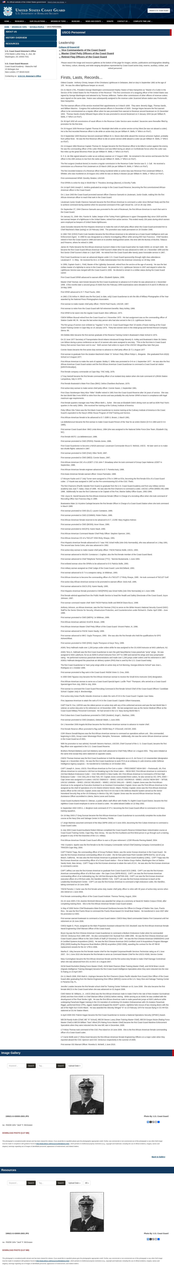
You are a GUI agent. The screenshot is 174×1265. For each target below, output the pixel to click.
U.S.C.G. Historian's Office (29, 76)
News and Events (94, 21)
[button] (57, 2)
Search (31, 1066)
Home (7, 21)
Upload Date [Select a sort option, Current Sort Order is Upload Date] (74, 1066)
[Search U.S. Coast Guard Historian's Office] (159, 10)
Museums (77, 21)
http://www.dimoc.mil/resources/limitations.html (52, 1144)
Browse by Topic (59, 21)
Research (20, 21)
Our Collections (38, 21)
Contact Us (123, 21)
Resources (12, 44)
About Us (11, 32)
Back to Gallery (158, 1157)
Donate (110, 21)
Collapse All (64, 47)
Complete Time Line (142, 21)
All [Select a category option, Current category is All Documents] (87, 1183)
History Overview (16, 38)
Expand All (74, 47)
